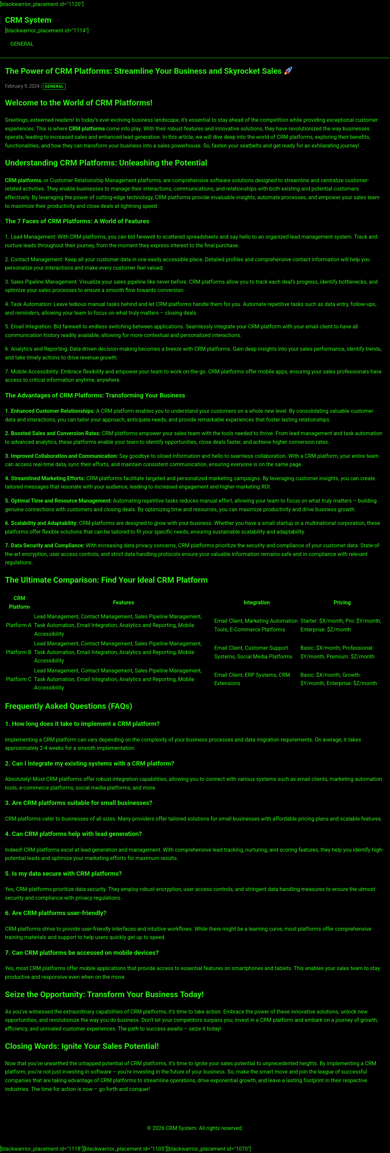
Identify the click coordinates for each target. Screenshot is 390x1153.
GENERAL (21, 44)
